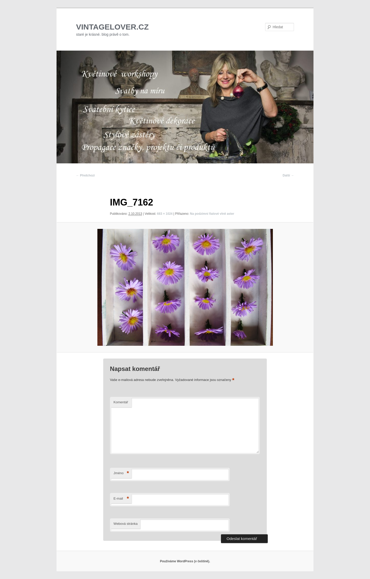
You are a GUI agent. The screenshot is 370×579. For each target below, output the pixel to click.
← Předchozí (85, 175)
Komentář (121, 402)
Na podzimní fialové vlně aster (212, 214)
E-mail (121, 498)
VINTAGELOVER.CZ (112, 27)
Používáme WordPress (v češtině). (185, 561)
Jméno (121, 473)
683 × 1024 (164, 214)
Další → (288, 175)
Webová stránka (126, 524)
